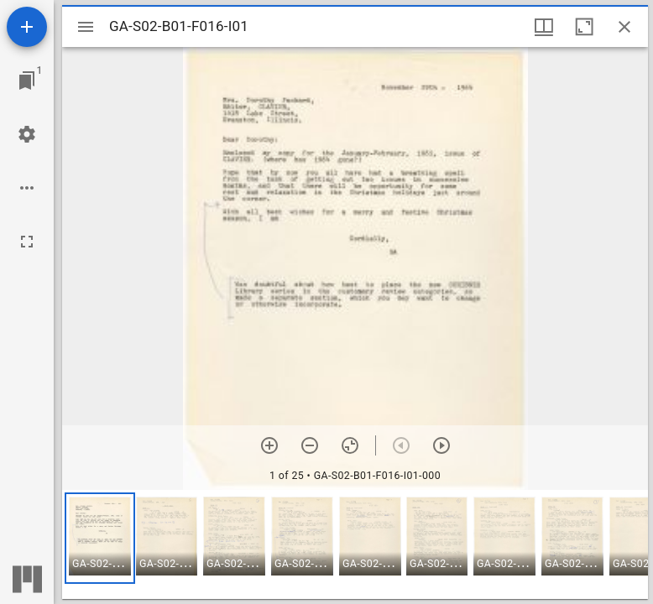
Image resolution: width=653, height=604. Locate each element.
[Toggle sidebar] (85, 27)
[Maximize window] (584, 27)
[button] (100, 538)
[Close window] (624, 27)
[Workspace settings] (27, 134)
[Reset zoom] (350, 445)
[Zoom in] (269, 445)
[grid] (355, 544)
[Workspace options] (27, 188)
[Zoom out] (310, 445)
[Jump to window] (27, 80)
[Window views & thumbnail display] (544, 27)
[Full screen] (27, 241)
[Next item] (441, 445)
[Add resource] (27, 27)
